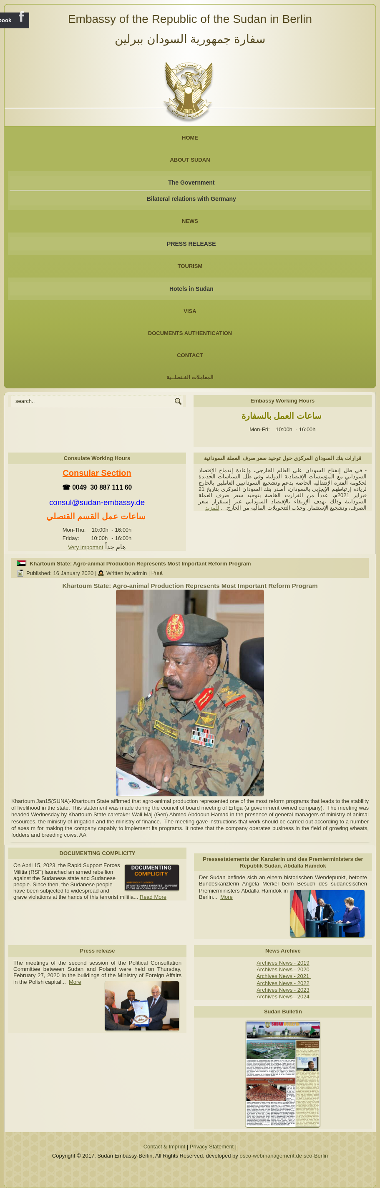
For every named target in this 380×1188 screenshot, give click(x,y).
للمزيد (212, 508)
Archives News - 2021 (284, 976)
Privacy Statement (212, 1146)
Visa (190, 311)
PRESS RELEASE (191, 243)
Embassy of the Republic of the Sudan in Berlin (190, 19)
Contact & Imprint (164, 1146)
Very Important (85, 547)
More (226, 897)
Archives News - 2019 (283, 963)
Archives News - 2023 (283, 990)
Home (190, 138)
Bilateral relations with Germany (191, 198)
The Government (191, 182)
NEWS (190, 221)
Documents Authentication (190, 333)
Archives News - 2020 (283, 969)
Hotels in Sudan (191, 288)
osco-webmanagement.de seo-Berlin (283, 1156)
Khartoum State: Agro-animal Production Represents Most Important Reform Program (140, 563)
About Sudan (190, 160)
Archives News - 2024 (283, 996)
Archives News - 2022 (283, 983)
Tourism (190, 266)
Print (157, 573)
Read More (153, 897)
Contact (190, 355)
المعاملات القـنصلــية (190, 377)
